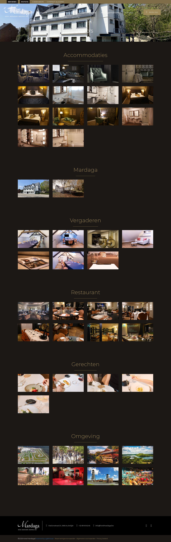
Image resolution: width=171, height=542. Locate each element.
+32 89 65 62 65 (84, 526)
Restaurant (70, 12)
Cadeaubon (38, 2)
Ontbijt (129, 12)
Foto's (24, 2)
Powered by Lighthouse (44, 539)
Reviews (12, 2)
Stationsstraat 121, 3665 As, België (60, 526)
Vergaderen (46, 17)
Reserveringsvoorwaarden (65, 539)
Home (43, 12)
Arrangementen (111, 12)
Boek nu (152, 12)
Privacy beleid (102, 539)
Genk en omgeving (69, 17)
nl (166, 11)
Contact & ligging (55, 2)
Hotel (55, 12)
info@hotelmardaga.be (104, 526)
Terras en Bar (88, 12)
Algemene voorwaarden (85, 539)
